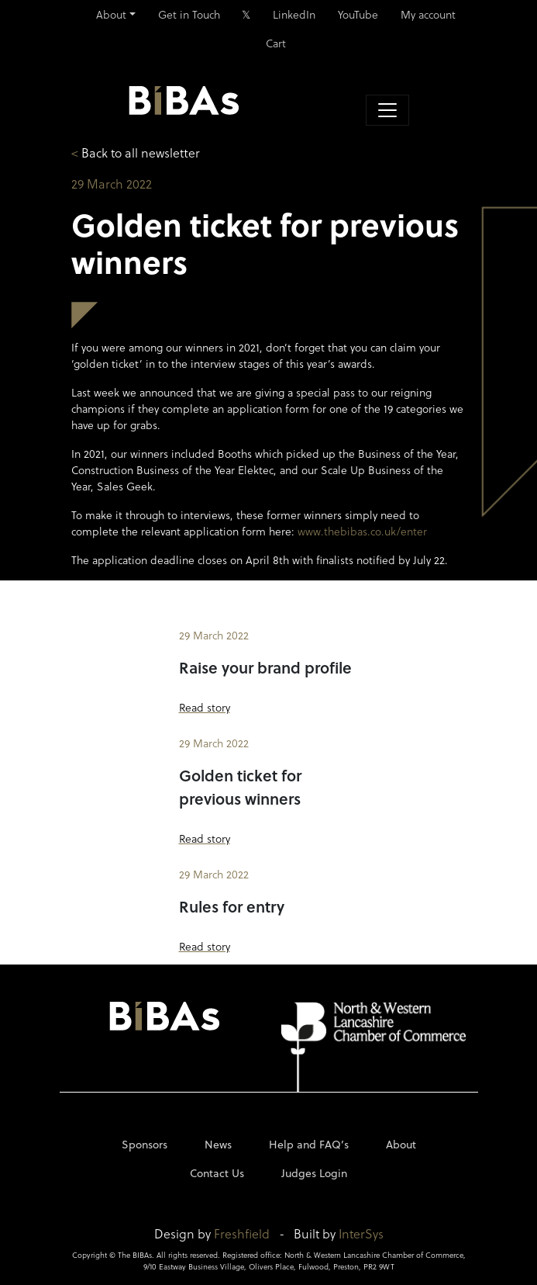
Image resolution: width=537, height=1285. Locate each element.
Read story (204, 707)
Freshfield (242, 1233)
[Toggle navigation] (387, 110)
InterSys (361, 1233)
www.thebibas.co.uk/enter (362, 531)
